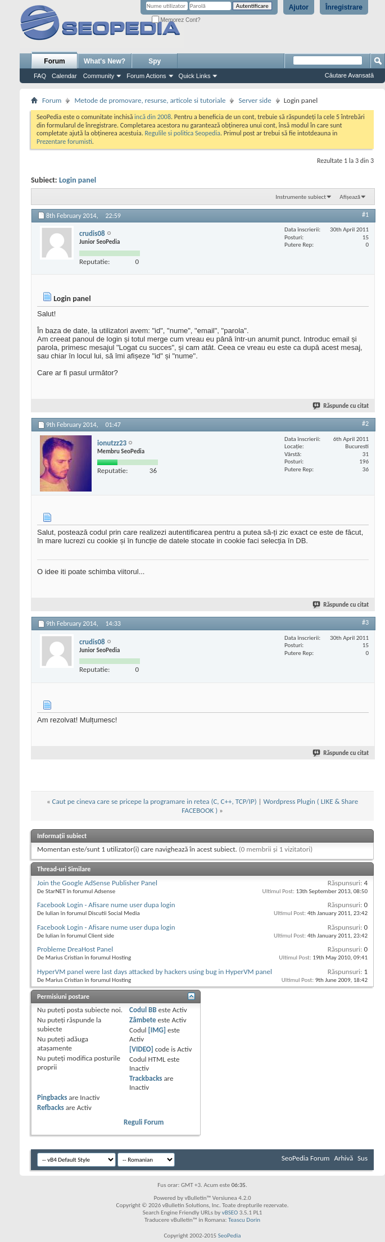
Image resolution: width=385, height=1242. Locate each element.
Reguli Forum (144, 1122)
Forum (54, 61)
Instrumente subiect (300, 197)
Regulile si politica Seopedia (182, 133)
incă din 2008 (152, 117)
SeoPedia (229, 1235)
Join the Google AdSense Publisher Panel (97, 883)
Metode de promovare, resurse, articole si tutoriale (149, 100)
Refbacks (50, 1107)
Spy (154, 61)
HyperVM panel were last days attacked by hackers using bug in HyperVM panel (154, 971)
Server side (254, 100)
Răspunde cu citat (341, 406)
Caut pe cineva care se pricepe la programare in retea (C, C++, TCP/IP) (154, 801)
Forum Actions (146, 75)
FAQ (40, 75)
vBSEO (230, 1212)
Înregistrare (344, 7)
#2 (365, 423)
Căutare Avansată (349, 75)
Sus (362, 1158)
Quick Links (195, 75)
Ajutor (299, 7)
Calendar (64, 75)
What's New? (104, 61)
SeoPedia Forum (306, 1158)
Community (99, 75)
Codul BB (143, 1010)
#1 (365, 215)
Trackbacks (145, 1078)
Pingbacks (52, 1097)
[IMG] (157, 1030)
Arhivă (343, 1158)
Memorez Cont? (176, 20)
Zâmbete (142, 1020)
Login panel (77, 180)
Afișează (349, 197)
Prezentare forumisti (64, 141)
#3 (365, 622)
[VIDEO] (141, 1049)
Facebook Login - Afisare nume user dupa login (106, 904)
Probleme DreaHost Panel (75, 949)
